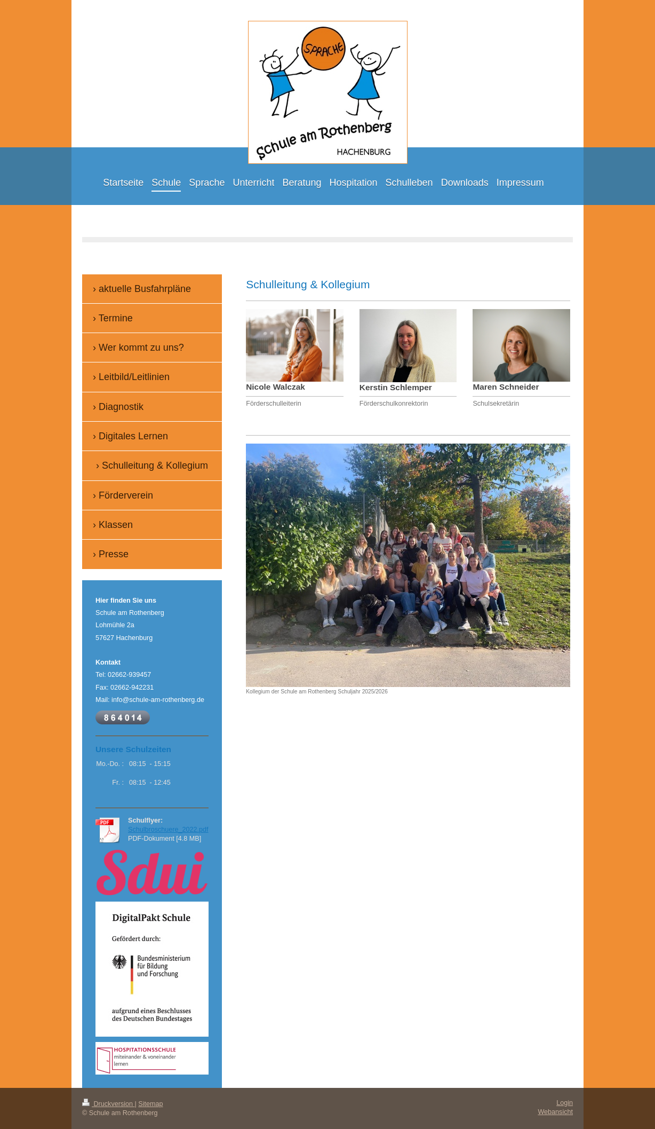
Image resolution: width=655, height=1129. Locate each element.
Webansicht (555, 1112)
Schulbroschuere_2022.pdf (168, 829)
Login (564, 1103)
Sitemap (150, 1104)
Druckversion (108, 1104)
